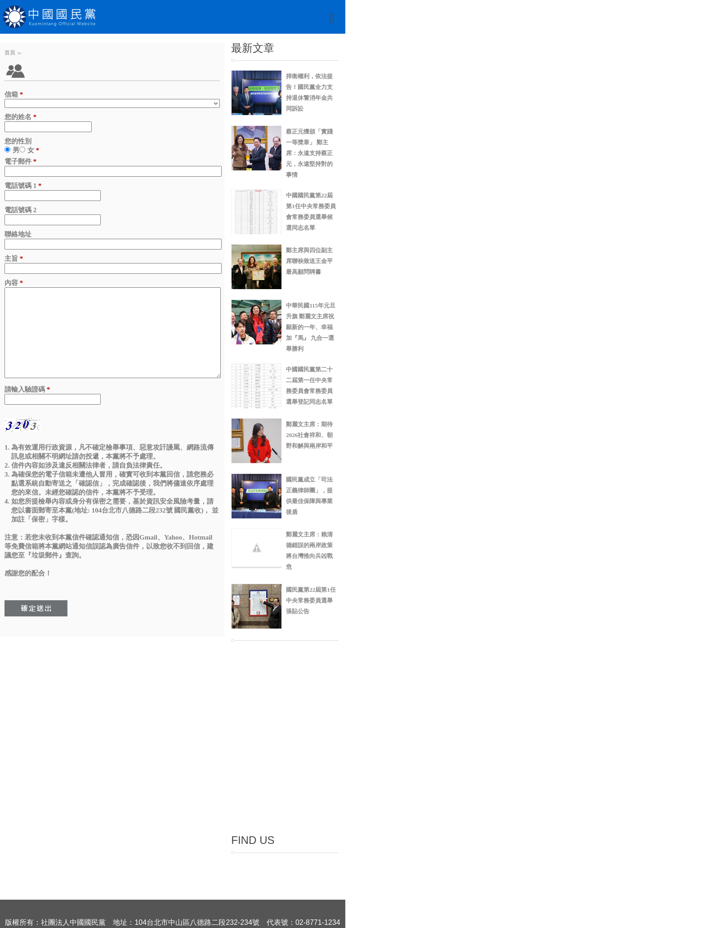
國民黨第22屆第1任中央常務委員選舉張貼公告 (311, 600)
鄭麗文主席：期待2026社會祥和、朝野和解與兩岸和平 (309, 435)
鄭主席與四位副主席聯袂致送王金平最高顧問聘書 (309, 261)
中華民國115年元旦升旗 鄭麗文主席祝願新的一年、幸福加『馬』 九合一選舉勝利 (310, 327)
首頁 (9, 52)
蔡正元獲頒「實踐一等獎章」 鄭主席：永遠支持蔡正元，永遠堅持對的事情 (309, 153)
